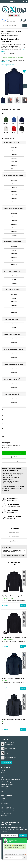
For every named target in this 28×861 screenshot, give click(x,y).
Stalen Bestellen (5, 786)
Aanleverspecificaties (7, 784)
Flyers (2, 777)
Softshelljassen (5, 33)
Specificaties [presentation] (13, 541)
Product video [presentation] (14, 537)
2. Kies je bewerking (8, 138)
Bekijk (23, 606)
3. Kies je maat (6, 410)
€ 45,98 (5, 605)
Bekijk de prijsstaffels (7, 65)
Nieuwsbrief (4, 775)
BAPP (2, 791)
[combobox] (12, 25)
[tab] (14, 528)
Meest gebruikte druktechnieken (10, 780)
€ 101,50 (5, 729)
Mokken (3, 801)
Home (2, 31)
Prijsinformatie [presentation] (14, 528)
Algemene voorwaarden (8, 811)
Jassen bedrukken (16, 31)
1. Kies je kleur (6, 114)
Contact (3, 770)
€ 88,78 (5, 688)
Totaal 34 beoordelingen (9, 21)
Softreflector (4, 803)
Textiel (8, 31)
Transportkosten (6, 789)
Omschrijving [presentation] (14, 532)
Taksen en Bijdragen (7, 782)
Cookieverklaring (6, 813)
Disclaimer (4, 815)
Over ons (3, 773)
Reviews (9, 20)
